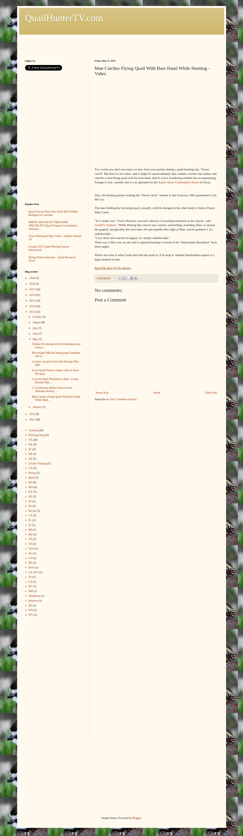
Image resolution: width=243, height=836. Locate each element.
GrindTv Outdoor (105, 225)
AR (30, 453)
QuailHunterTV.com (64, 18)
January (37, 407)
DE (30, 562)
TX (30, 439)
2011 (32, 419)
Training (33, 430)
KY (30, 491)
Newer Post (102, 392)
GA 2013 (33, 572)
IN (29, 577)
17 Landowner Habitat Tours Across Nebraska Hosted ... (52, 389)
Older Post (211, 392)
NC (30, 586)
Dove (31, 567)
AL (30, 553)
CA (30, 515)
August (37, 322)
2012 (32, 414)
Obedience (34, 595)
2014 (32, 306)
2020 (32, 278)
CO (30, 558)
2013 (32, 311)
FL (30, 520)
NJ (30, 501)
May (35, 339)
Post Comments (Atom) (123, 399)
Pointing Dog (35, 435)
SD (30, 605)
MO (30, 487)
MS (30, 534)
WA (30, 610)
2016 (32, 294)
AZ (30, 458)
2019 (32, 283)
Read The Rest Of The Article (113, 268)
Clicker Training (37, 463)
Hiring (32, 472)
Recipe (32, 510)
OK (30, 444)
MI (30, 529)
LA (30, 581)
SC (30, 449)
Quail (31, 477)
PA (30, 506)
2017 (32, 289)
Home (156, 392)
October (37, 316)
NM (30, 591)
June (35, 333)
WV (30, 614)
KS (30, 482)
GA (30, 468)
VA (30, 543)
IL (29, 524)
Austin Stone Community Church (178, 182)
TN (30, 539)
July (35, 328)
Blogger (136, 818)
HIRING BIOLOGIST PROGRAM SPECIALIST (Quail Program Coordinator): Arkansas (53, 225)
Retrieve (33, 600)
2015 (32, 300)
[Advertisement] (97, 43)
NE (30, 496)
